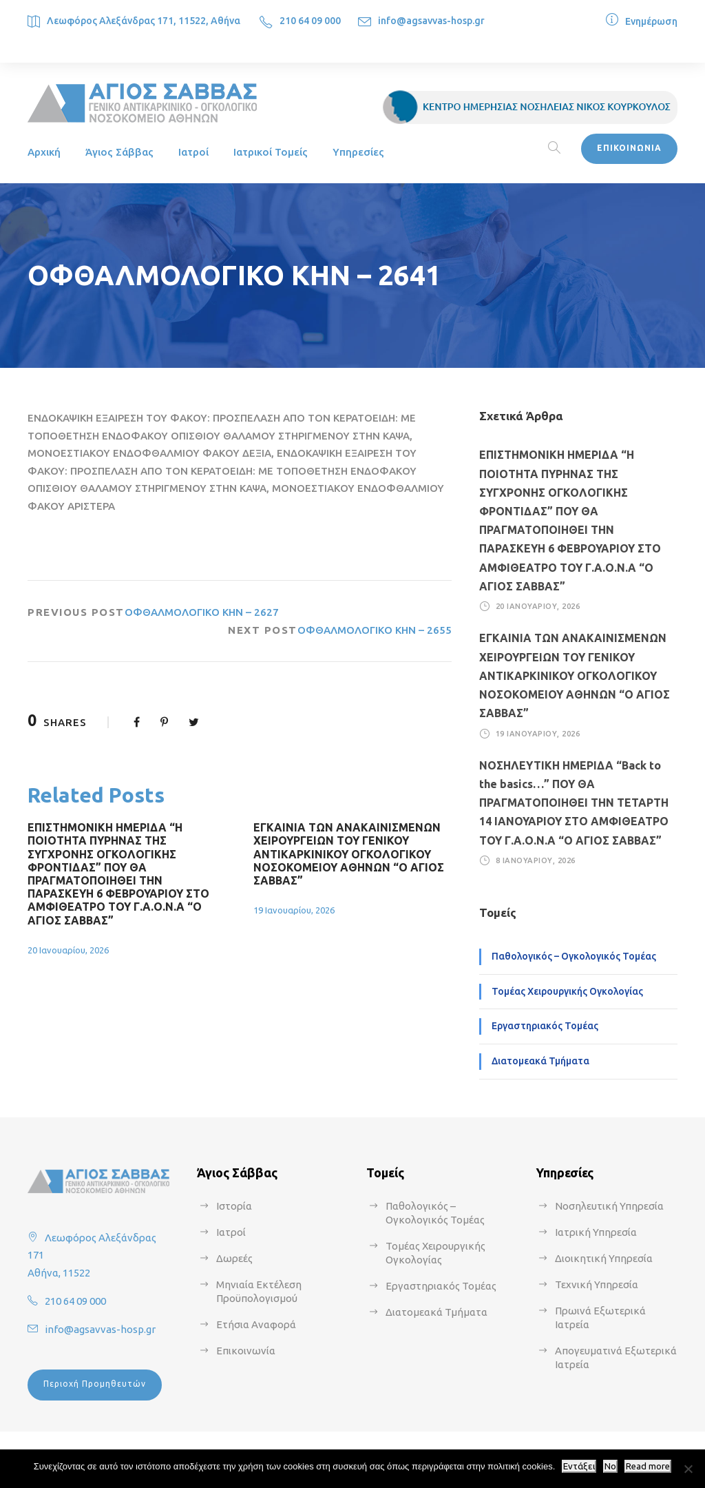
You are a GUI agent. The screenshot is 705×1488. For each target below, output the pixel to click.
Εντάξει (579, 1466)
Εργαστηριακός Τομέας (545, 1025)
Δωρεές (234, 1258)
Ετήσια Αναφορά (256, 1324)
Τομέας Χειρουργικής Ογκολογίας (567, 991)
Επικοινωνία (245, 1350)
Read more (648, 1466)
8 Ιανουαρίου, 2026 (536, 860)
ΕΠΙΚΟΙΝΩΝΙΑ (629, 147)
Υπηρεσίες (358, 152)
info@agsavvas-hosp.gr (431, 20)
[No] (688, 1469)
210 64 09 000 (310, 20)
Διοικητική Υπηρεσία (604, 1258)
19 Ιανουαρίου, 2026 (294, 910)
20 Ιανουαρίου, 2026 (68, 950)
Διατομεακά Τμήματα (540, 1060)
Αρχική (44, 152)
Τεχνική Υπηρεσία (596, 1284)
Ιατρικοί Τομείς (270, 152)
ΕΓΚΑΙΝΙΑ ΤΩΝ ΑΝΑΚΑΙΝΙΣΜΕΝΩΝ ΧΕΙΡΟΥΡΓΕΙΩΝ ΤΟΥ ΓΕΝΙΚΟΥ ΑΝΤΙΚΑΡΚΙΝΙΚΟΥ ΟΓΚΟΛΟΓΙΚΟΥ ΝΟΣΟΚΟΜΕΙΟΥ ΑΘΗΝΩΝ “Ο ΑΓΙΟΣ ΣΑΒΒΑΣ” (348, 854)
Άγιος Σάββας (119, 152)
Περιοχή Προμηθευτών (94, 1383)
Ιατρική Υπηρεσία (596, 1232)
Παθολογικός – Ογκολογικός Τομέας (574, 956)
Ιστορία (234, 1206)
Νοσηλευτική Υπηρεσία (609, 1206)
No (610, 1466)
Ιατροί (193, 152)
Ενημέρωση (651, 21)
